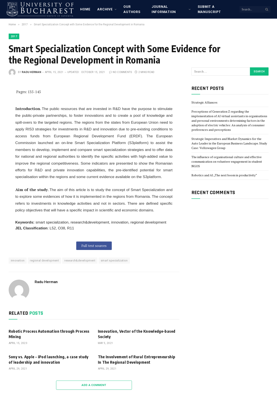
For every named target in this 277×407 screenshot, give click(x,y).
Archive (105, 9)
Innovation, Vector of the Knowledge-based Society (136, 334)
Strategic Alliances (204, 102)
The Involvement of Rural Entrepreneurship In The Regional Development (136, 359)
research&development (79, 260)
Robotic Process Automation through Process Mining (49, 334)
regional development (44, 260)
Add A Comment (93, 385)
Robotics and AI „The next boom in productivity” (224, 175)
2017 (14, 36)
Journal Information (164, 9)
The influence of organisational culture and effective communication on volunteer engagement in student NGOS (226, 161)
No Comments (120, 72)
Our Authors (131, 9)
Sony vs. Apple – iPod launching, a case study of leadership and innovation (49, 359)
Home (85, 9)
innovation (18, 260)
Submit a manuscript (209, 9)
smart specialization (114, 260)
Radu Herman (31, 72)
